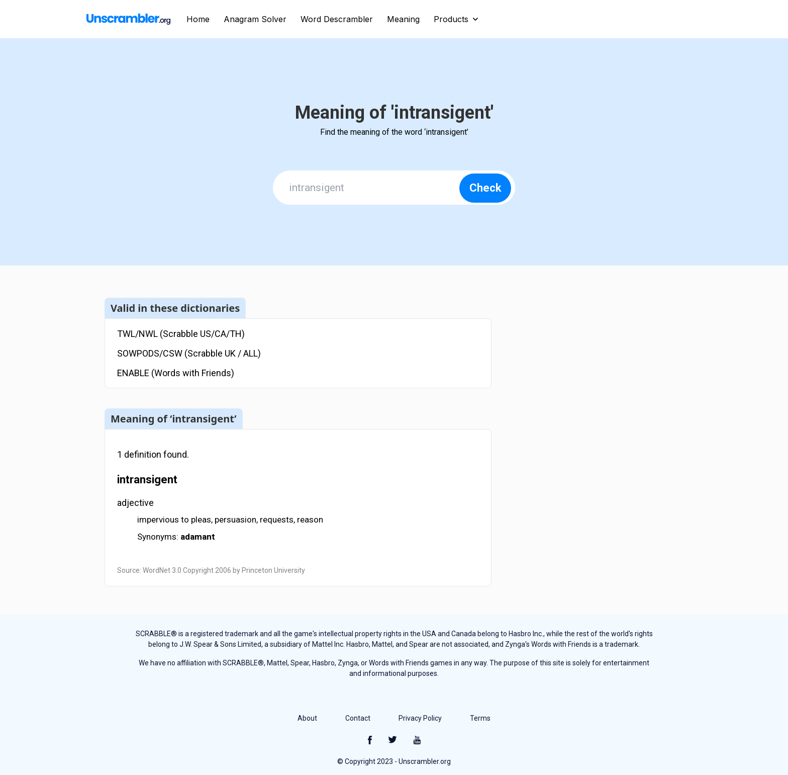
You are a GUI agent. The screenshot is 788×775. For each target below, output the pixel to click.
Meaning (403, 19)
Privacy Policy (420, 718)
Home (198, 19)
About (307, 718)
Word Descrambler (337, 19)
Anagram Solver (255, 19)
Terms (480, 718)
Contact (357, 718)
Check (485, 188)
